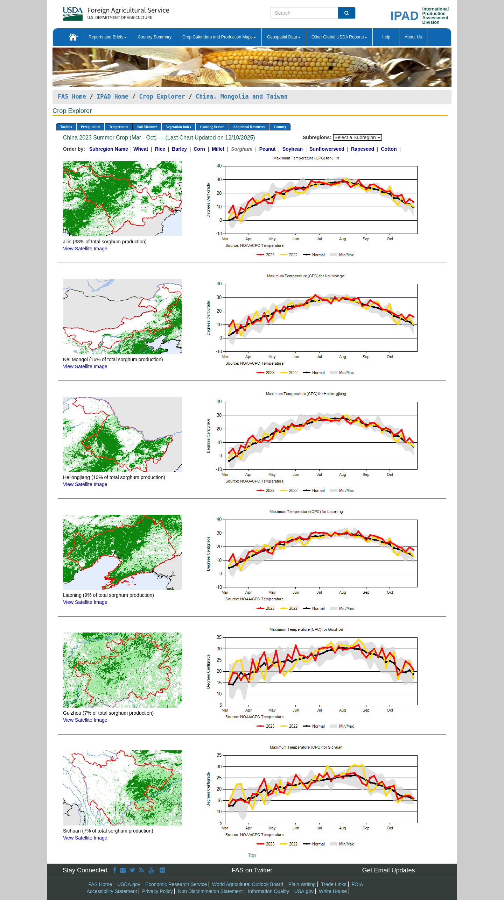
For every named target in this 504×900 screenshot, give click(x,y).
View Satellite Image (85, 248)
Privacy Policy (157, 891)
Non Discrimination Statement (210, 891)
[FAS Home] (98, 11)
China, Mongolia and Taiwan (242, 96)
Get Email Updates (388, 870)
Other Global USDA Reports (339, 37)
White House (333, 891)
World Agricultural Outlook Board (247, 884)
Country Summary (155, 37)
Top (252, 855)
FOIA (357, 884)
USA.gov (304, 891)
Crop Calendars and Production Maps (219, 37)
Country (280, 127)
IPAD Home (112, 96)
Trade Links (333, 884)
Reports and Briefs (108, 37)
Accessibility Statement (112, 891)
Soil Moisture (147, 127)
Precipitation (90, 127)
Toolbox (66, 127)
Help (386, 37)
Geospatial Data (284, 37)
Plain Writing (302, 884)
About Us (413, 37)
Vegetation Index (178, 127)
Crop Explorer (162, 96)
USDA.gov (128, 884)
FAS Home (72, 96)
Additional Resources (249, 127)
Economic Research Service (176, 884)
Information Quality (268, 891)
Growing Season (212, 127)
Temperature (118, 127)
